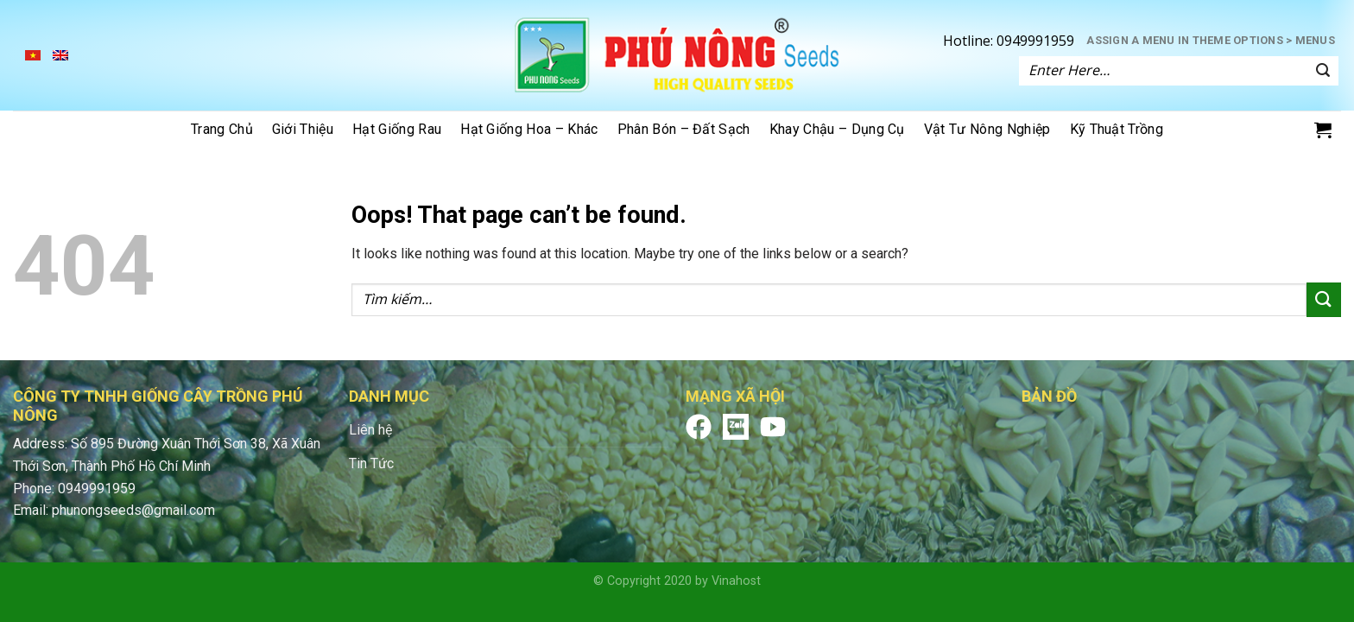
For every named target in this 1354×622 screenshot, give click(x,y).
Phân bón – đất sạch (683, 129)
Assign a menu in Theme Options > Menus (1210, 40)
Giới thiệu (302, 129)
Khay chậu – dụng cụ (837, 129)
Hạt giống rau (396, 129)
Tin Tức (371, 463)
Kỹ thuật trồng (1116, 129)
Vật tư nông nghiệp (987, 129)
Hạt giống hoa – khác (529, 129)
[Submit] (1323, 71)
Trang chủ (222, 129)
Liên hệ (370, 430)
